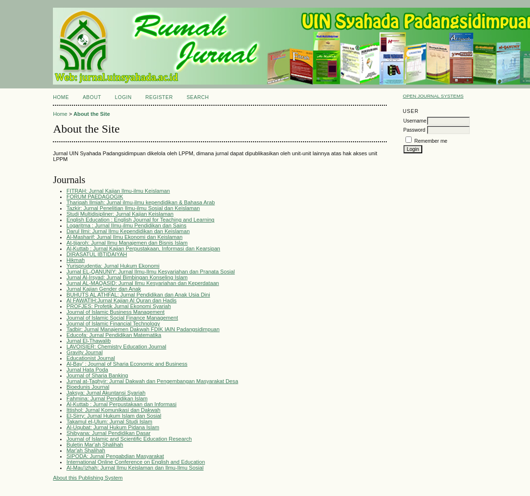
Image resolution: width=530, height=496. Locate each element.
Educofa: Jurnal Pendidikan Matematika (113, 335)
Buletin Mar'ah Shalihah (94, 444)
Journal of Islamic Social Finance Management (122, 318)
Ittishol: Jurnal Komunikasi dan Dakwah (113, 410)
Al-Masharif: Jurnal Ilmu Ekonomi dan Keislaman (124, 237)
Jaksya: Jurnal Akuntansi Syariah (105, 393)
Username (415, 121)
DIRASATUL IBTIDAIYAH (96, 254)
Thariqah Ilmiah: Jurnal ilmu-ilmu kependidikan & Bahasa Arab (140, 202)
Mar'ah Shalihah (85, 450)
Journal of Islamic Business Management (115, 312)
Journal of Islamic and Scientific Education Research (129, 439)
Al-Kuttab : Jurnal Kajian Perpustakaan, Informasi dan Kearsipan (143, 248)
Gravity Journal (84, 352)
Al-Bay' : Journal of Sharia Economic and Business (127, 364)
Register (159, 97)
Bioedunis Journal (87, 387)
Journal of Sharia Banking (97, 375)
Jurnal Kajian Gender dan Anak (103, 289)
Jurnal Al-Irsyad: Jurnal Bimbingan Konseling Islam (127, 277)
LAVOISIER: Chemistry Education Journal (116, 346)
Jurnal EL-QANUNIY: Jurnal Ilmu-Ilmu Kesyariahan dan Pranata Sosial (150, 271)
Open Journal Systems (433, 96)
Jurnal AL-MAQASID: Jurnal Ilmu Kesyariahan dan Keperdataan (142, 283)
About (92, 97)
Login (123, 97)
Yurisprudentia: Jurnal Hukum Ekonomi (112, 266)
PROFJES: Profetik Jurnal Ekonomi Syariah (118, 306)
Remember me (430, 141)
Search (198, 97)
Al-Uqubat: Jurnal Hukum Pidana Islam (112, 427)
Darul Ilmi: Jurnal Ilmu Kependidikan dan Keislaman (127, 231)
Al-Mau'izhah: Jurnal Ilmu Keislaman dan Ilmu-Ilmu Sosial (134, 468)
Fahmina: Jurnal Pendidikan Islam (107, 398)
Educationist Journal (90, 358)
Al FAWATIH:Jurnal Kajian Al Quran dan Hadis (121, 300)
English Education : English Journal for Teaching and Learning (140, 220)
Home (61, 97)
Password (415, 130)
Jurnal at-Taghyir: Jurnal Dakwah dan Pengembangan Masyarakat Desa (152, 381)
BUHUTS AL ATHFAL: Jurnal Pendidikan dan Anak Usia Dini (138, 295)
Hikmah (75, 260)
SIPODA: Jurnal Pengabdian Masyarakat (115, 456)
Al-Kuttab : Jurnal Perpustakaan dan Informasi (121, 404)
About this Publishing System (88, 478)
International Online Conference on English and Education (135, 462)
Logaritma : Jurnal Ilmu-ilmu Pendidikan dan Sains (126, 225)
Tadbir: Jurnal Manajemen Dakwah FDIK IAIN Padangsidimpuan (142, 329)
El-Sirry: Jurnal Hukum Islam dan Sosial (113, 416)
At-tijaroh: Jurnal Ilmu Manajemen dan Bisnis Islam (127, 243)
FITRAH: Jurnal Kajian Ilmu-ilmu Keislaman (118, 191)
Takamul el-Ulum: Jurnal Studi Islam (109, 421)
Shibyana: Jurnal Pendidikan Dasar (108, 433)
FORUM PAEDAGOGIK (94, 196)
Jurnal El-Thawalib (88, 341)
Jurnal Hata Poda (87, 369)
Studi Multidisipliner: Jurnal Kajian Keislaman (120, 214)
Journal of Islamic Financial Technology (113, 323)
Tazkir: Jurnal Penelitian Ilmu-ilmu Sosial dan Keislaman (133, 208)
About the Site (92, 114)
